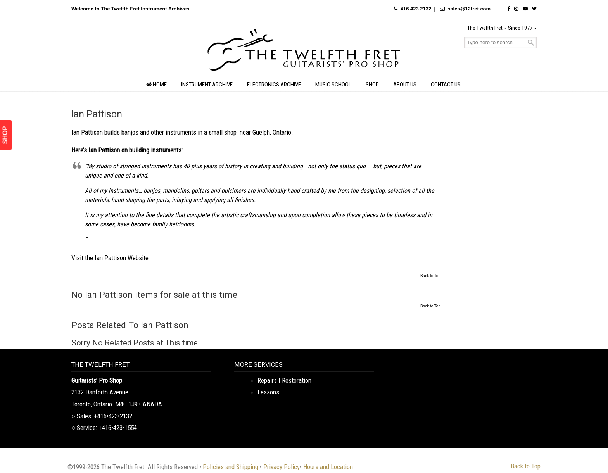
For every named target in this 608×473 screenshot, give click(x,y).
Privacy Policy (281, 467)
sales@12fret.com (469, 9)
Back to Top (430, 276)
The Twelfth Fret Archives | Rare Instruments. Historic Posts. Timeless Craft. (304, 52)
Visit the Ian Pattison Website (110, 258)
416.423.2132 (416, 9)
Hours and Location (328, 467)
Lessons (268, 392)
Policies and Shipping (230, 467)
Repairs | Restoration (284, 380)
